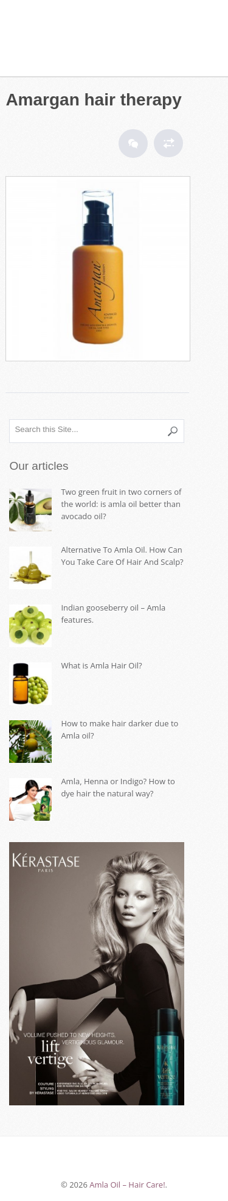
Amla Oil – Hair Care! (96, 30)
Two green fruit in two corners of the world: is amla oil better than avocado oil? (121, 504)
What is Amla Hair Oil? (101, 665)
